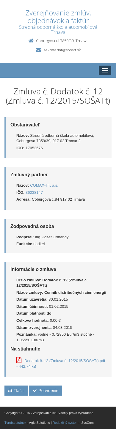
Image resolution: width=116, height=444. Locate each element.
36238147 (34, 192)
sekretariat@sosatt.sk (62, 50)
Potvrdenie (45, 390)
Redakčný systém (66, 422)
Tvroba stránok (15, 422)
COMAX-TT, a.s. (44, 185)
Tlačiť (16, 390)
